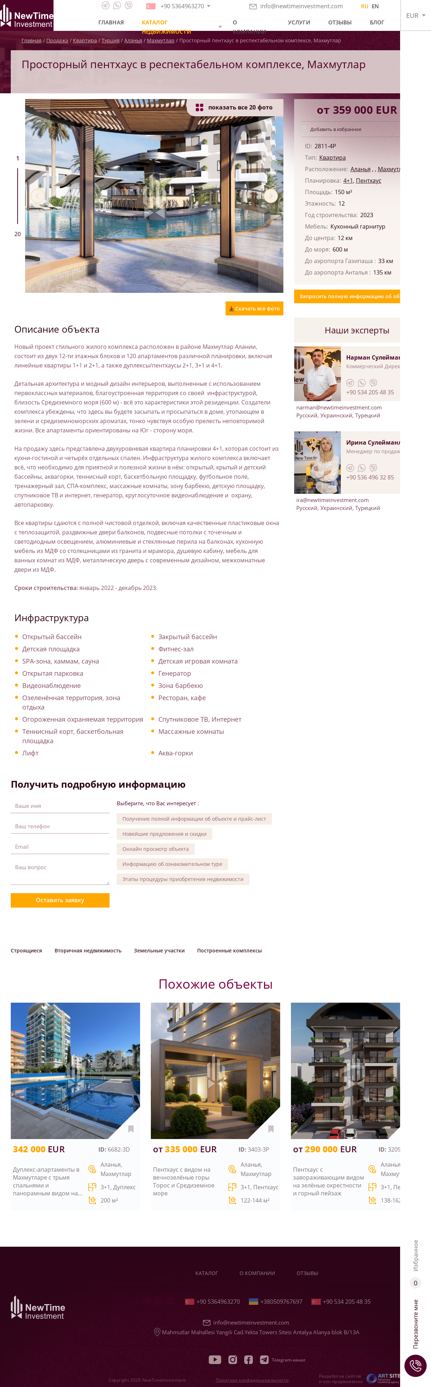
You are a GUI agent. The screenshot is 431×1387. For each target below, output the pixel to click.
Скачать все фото (254, 308)
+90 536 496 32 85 (370, 477)
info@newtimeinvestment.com (296, 6)
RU (365, 6)
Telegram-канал (282, 1359)
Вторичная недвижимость (88, 950)
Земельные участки (159, 950)
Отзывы (340, 22)
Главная (111, 22)
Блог (377, 22)
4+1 (348, 180)
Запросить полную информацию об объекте (357, 296)
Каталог (206, 1273)
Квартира (332, 157)
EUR (412, 15)
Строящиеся (26, 950)
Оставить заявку (60, 900)
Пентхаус (368, 180)
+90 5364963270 (212, 1302)
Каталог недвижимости (166, 27)
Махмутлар (393, 169)
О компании (249, 27)
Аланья (361, 169)
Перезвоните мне (415, 1338)
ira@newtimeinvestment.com (332, 499)
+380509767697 (275, 1302)
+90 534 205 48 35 (370, 392)
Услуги (299, 22)
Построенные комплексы (229, 950)
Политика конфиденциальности (252, 1380)
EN (375, 6)
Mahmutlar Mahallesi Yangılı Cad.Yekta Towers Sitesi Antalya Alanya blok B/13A (257, 1332)
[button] (37, 196)
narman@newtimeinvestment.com (339, 407)
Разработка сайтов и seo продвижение (341, 1378)
